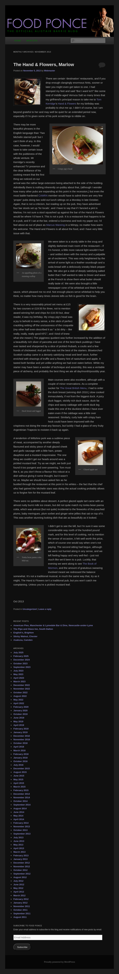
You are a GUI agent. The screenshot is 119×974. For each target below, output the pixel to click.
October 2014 (20, 801)
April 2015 (18, 783)
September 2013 (21, 833)
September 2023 (21, 667)
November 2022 (21, 688)
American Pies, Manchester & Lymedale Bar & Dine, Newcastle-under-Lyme (53, 625)
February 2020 (20, 707)
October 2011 (20, 910)
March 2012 (19, 895)
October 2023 (20, 663)
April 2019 (18, 725)
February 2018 (20, 754)
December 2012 (21, 862)
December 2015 (21, 768)
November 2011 (21, 906)
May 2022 (18, 699)
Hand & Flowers (67, 103)
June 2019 (18, 717)
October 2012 (20, 870)
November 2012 (21, 866)
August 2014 (20, 808)
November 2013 (21, 826)
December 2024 (21, 659)
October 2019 (20, 714)
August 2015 (20, 772)
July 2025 (18, 652)
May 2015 (18, 779)
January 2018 (20, 757)
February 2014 (20, 823)
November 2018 (21, 739)
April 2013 (18, 848)
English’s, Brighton (23, 632)
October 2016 (20, 761)
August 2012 (20, 877)
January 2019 (20, 732)
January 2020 (20, 710)
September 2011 (21, 913)
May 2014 (18, 815)
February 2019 (20, 728)
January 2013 (20, 859)
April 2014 (18, 819)
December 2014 (21, 794)
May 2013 (18, 844)
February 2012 (20, 899)
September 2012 (21, 873)
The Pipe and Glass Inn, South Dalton (33, 629)
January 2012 (20, 902)
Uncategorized (30, 609)
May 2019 (18, 721)
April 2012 (18, 891)
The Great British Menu (73, 388)
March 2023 (19, 681)
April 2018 (18, 746)
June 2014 (18, 812)
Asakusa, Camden (23, 640)
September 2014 (21, 804)
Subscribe (22, 947)
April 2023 (18, 678)
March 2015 (19, 786)
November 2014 (21, 797)
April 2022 (18, 703)
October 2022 (20, 692)
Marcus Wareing (55, 224)
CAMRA (42, 195)
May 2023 (18, 674)
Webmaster (49, 70)
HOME (17, 40)
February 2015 (20, 790)
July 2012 (18, 881)
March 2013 (19, 852)
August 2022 (20, 696)
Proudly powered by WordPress (59, 962)
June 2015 (18, 775)
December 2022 (21, 685)
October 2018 (20, 743)
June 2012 (18, 884)
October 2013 (20, 830)
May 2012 (18, 888)
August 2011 (20, 917)
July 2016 (18, 765)
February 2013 (20, 855)
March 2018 (19, 750)
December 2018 (21, 736)
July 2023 (18, 670)
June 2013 (18, 841)
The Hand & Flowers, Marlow (43, 64)
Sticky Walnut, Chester (25, 636)
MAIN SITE (31, 40)
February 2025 (20, 656)
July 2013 (18, 837)
